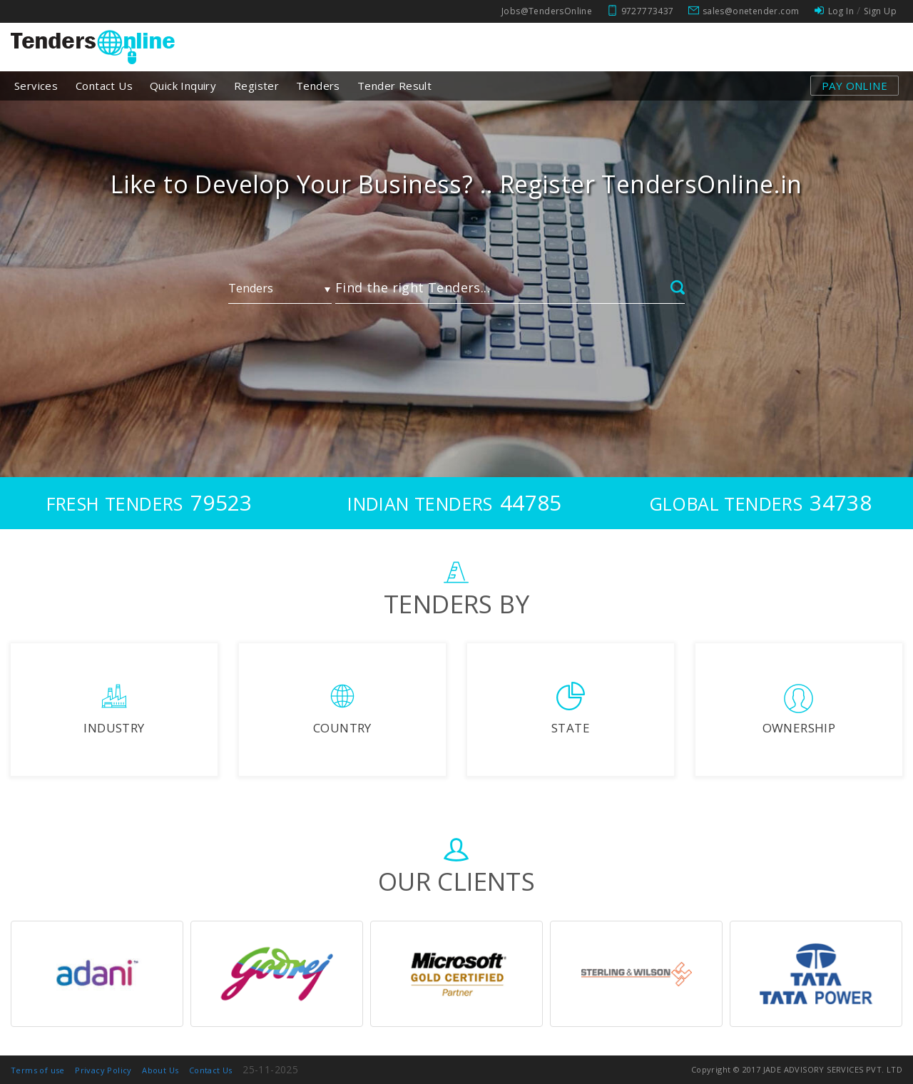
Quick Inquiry (183, 85)
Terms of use (38, 1070)
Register (256, 85)
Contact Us (104, 85)
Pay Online (854, 85)
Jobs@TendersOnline (546, 11)
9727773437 (647, 11)
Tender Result (394, 85)
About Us (160, 1070)
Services (36, 85)
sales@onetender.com (751, 11)
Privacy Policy (103, 1070)
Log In (841, 11)
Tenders (318, 85)
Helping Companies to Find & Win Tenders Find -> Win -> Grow (456, 198)
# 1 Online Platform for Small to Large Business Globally (456, 184)
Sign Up (880, 11)
